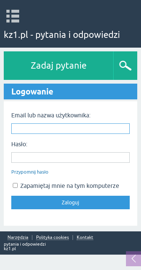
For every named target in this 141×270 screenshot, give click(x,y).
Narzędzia (18, 237)
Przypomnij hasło (30, 172)
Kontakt (85, 237)
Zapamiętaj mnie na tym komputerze (66, 185)
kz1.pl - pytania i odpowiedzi (62, 35)
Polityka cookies (52, 237)
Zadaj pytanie (58, 65)
